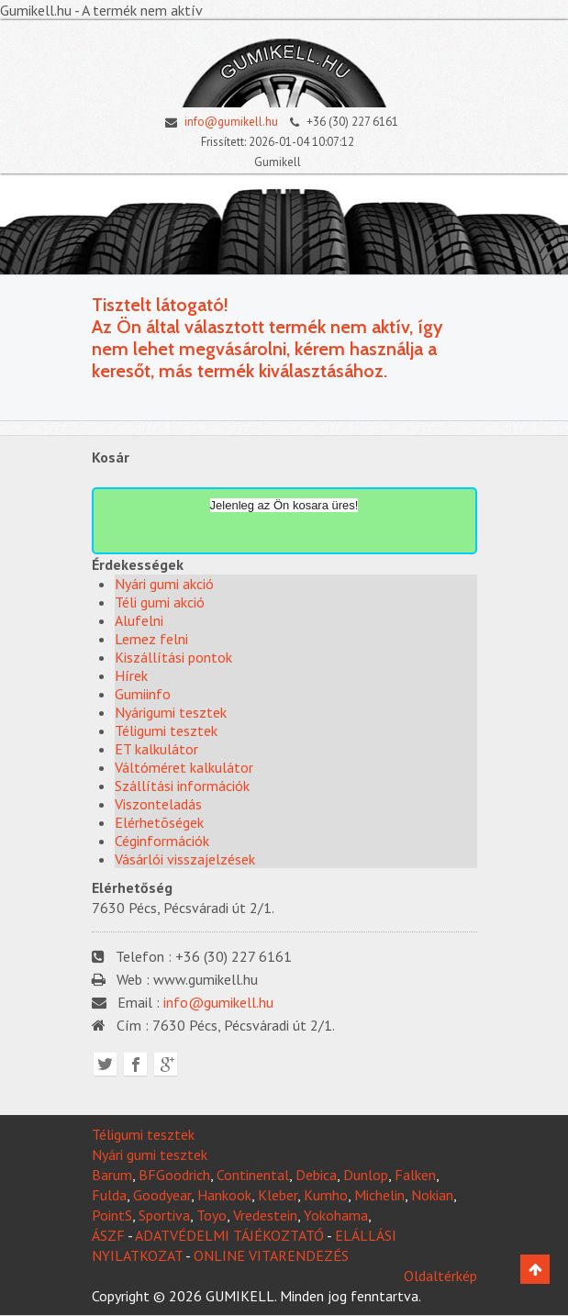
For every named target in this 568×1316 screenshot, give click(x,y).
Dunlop (365, 1174)
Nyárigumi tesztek (171, 712)
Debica (316, 1174)
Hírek (131, 675)
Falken (415, 1174)
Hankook (224, 1195)
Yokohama (336, 1215)
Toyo (211, 1215)
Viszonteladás (158, 804)
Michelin (379, 1195)
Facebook (135, 1064)
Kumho (326, 1195)
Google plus (165, 1064)
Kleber (277, 1195)
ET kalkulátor (156, 749)
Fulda (109, 1195)
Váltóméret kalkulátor (184, 767)
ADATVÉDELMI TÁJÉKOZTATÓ (229, 1235)
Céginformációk (162, 840)
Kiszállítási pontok (173, 657)
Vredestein (265, 1215)
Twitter (105, 1064)
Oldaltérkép (440, 1275)
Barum (112, 1174)
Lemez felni (151, 639)
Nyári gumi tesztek (149, 1154)
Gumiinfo (143, 694)
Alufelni (139, 620)
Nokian (432, 1195)
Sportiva (164, 1215)
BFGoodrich (174, 1174)
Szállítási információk (182, 785)
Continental (253, 1174)
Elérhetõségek (159, 822)
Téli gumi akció (160, 602)
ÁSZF (108, 1235)
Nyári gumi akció (164, 583)
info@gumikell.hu (217, 121)
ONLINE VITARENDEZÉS (271, 1255)
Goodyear (162, 1195)
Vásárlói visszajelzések (185, 859)
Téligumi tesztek (166, 730)
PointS (112, 1215)
